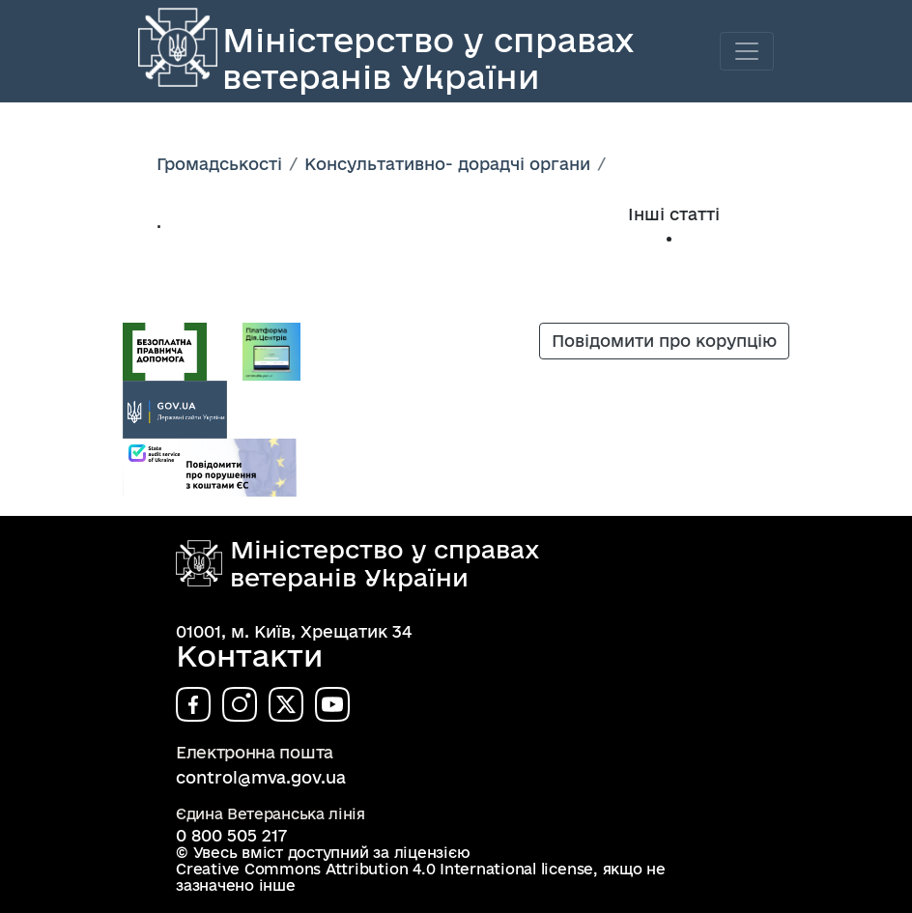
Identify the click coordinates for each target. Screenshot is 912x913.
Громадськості (219, 164)
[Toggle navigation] (747, 51)
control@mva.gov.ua (261, 777)
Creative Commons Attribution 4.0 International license (384, 869)
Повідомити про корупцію (664, 340)
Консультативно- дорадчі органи (447, 164)
